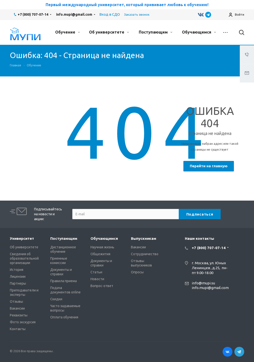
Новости (97, 279)
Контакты (17, 329)
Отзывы (16, 301)
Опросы (137, 272)
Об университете (109, 32)
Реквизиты (18, 315)
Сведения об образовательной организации (24, 258)
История (16, 270)
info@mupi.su (203, 283)
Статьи (96, 272)
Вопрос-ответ (101, 286)
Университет (22, 238)
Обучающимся (199, 32)
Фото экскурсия (23, 322)
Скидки (56, 299)
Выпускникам (143, 238)
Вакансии (17, 308)
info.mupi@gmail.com (74, 14)
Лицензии (17, 276)
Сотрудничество (144, 254)
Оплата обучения (64, 317)
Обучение (67, 32)
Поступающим (155, 32)
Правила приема (63, 281)
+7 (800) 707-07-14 (33, 14)
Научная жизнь (102, 247)
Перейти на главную (209, 166)
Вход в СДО (109, 14)
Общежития (100, 254)
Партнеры (18, 283)
